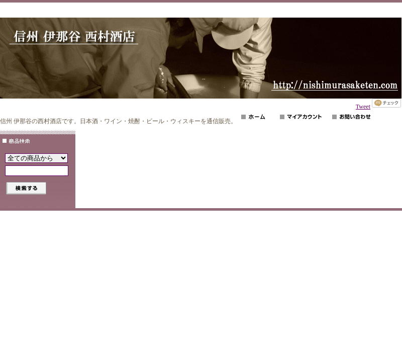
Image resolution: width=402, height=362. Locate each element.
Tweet (363, 106)
